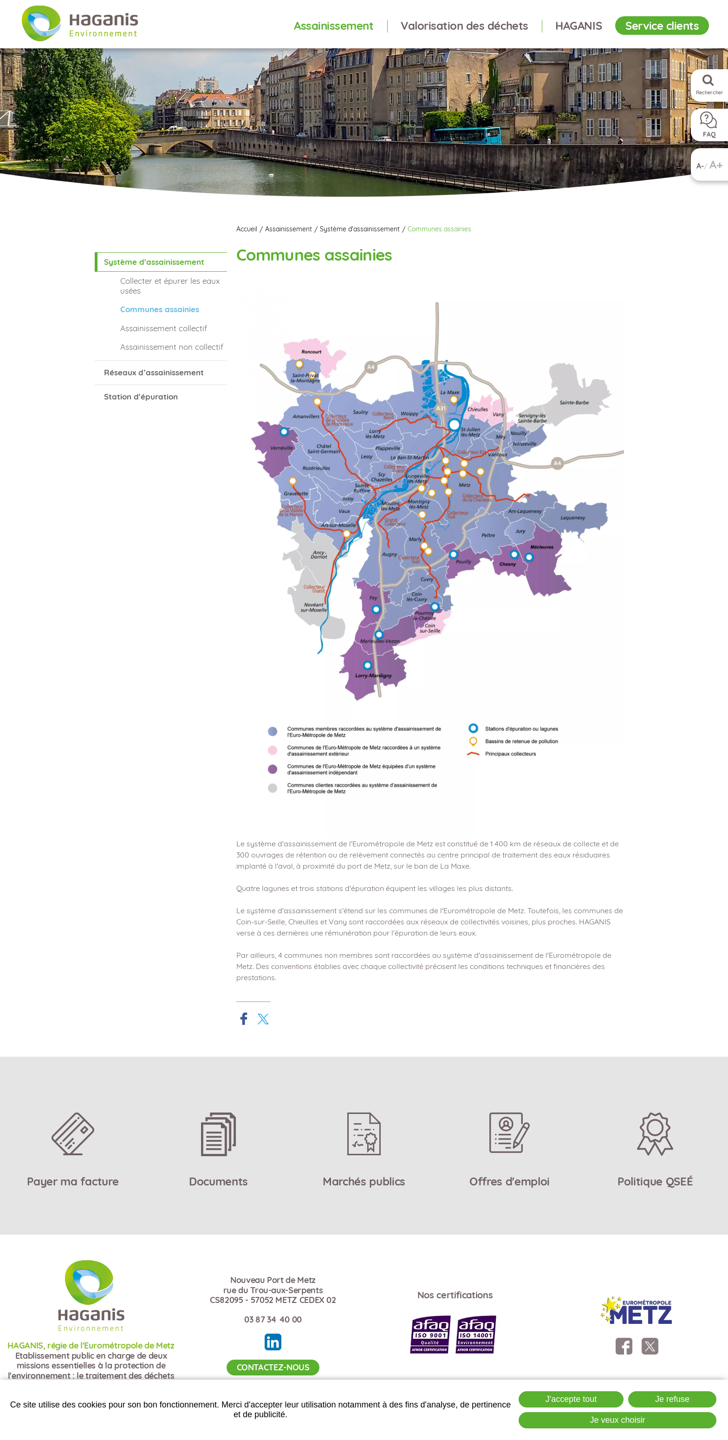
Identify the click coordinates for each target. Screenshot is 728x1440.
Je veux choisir (617, 1420)
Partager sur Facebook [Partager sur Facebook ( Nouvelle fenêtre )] (243, 1018)
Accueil (246, 229)
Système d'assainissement (360, 229)
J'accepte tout (571, 1399)
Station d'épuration (141, 396)
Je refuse (672, 1399)
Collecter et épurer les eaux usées (170, 285)
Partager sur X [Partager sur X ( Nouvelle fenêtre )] (263, 1018)
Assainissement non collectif (171, 347)
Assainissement (288, 229)
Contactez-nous (273, 1367)
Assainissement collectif (163, 328)
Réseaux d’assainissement (154, 372)
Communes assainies (439, 229)
